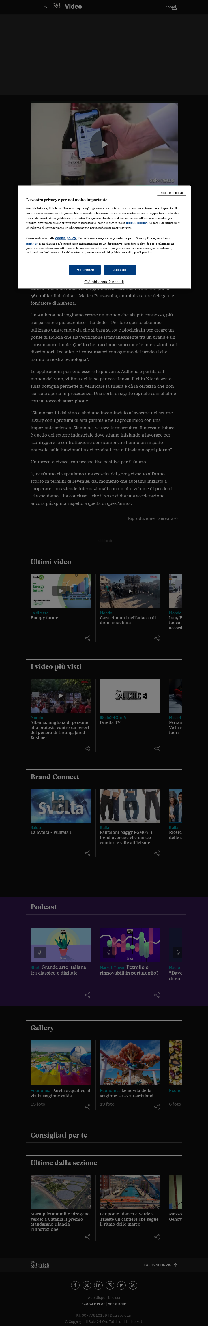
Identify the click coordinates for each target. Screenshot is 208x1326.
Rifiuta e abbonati (172, 192)
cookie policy (136, 222)
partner (32, 243)
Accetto (120, 269)
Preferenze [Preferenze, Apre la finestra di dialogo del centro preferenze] (85, 269)
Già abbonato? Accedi (104, 281)
